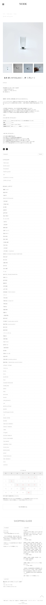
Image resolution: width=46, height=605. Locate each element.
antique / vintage (7, 365)
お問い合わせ (5, 600)
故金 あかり (5, 233)
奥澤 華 (5, 210)
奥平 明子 (5, 213)
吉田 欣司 (5, 356)
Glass (15, 14)
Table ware (9, 14)
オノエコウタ (6, 218)
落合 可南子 (5, 216)
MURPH (5, 409)
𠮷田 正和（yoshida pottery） (10, 359)
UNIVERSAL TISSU (7, 444)
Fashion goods (7, 171)
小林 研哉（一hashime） (9, 251)
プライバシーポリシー (32, 600)
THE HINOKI (6, 441)
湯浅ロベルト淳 (6, 353)
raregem (5, 432)
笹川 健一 (5, 259)
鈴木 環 (5, 265)
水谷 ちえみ (5, 341)
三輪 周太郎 (5, 347)
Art (4, 174)
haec (4, 380)
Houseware (6, 168)
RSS (38, 600)
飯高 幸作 (5, 192)
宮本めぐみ (5, 344)
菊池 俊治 (5, 236)
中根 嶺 (5, 306)
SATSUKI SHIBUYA (7, 435)
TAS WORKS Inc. (23, 507)
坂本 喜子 (5, 257)
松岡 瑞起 (5, 339)
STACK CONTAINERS (8, 438)
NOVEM (5, 421)
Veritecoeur (6, 447)
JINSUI (4, 388)
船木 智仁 (5, 327)
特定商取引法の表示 (23, 600)
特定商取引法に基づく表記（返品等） (11, 88)
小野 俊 (5, 221)
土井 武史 (5, 289)
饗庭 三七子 (5, 189)
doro (4, 374)
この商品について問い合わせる (10, 90)
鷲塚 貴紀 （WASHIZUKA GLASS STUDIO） (13, 362)
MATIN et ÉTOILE (7, 406)
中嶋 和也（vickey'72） (8, 300)
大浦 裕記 (5, 201)
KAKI (4, 391)
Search (40, 154)
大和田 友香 (5, 204)
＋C (4, 415)
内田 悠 (5, 195)
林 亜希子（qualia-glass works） (11, 321)
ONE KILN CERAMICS (8, 423)
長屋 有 (5, 312)
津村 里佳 (5, 286)
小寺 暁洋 (5, 248)
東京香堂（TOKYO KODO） (9, 292)
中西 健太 (5, 303)
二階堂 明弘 (5, 315)
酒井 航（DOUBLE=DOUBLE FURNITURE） (13, 254)
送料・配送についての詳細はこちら (31, 575)
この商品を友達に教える (8, 89)
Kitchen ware (6, 165)
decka (4, 371)
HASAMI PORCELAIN (8, 382)
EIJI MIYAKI (5, 377)
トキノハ (5, 295)
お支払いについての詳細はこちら (10, 546)
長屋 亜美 (5, 309)
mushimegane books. (8, 412)
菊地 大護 (5, 239)
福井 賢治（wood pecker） (9, 324)
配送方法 (17, 600)
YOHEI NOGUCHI (7, 456)
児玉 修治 (5, 245)
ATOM (41, 600)
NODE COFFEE (6, 418)
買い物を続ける (6, 92)
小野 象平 (5, 224)
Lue (4, 403)
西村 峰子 (5, 318)
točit (4, 461)
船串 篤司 (5, 330)
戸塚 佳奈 (5, 298)
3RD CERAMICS (6, 459)
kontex (5, 397)
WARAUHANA (6, 450)
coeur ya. (5, 368)
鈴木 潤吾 (5, 268)
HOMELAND (6, 385)
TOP (4, 14)
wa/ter (4, 453)
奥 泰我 (5, 207)
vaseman (5, 464)
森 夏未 (5, 350)
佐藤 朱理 (5, 262)
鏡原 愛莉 (5, 227)
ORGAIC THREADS (7, 426)
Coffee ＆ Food (7, 180)
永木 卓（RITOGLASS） (8, 16)
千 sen (4, 271)
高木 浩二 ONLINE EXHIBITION (10, 274)
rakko (4, 429)
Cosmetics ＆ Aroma (8, 177)
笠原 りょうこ (6, 230)
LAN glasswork (6, 400)
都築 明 (5, 283)
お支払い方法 (11, 600)
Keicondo (5, 394)
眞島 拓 (5, 336)
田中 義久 (5, 280)
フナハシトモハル (7, 333)
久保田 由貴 (5, 242)
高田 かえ (5, 277)
